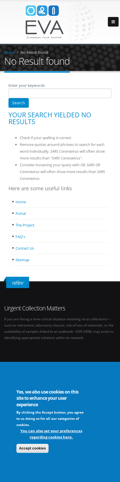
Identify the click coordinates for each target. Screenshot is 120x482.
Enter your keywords (26, 85)
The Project (25, 225)
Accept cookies (32, 448)
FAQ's (20, 236)
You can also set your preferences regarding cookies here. (51, 434)
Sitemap (22, 259)
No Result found (34, 52)
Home (9, 52)
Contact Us (25, 248)
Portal (21, 213)
